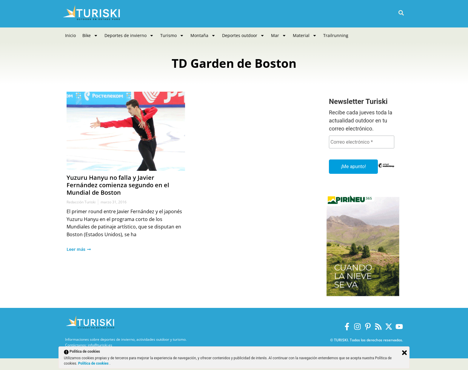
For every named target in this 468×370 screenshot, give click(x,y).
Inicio (70, 35)
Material (305, 35)
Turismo (172, 35)
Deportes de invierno (129, 35)
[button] (401, 13)
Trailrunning (335, 35)
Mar (278, 35)
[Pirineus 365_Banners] (363, 298)
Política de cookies (94, 363)
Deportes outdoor (243, 35)
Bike (90, 35)
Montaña (202, 35)
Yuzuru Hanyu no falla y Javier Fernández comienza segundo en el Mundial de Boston (118, 185)
